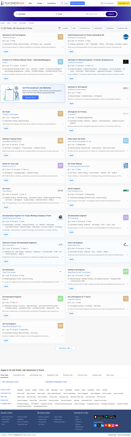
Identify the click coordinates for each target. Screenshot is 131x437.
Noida (83, 390)
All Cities (104, 390)
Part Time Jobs (31, 397)
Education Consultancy (108, 404)
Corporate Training (122, 404)
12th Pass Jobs (90, 397)
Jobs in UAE (20, 393)
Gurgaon (77, 390)
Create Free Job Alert (100, 400)
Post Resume (77, 3)
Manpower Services (46, 404)
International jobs (59, 422)
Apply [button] (6, 51)
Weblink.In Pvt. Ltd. (20, 435)
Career (40, 3)
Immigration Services (93, 404)
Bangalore (20, 390)
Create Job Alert (22, 424)
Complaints (5, 422)
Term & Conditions (23, 422)
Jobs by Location (54, 400)
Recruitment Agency (23, 404)
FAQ (3, 424)
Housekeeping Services (40, 406)
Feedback (20, 419)
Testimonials (6, 419)
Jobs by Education (66, 400)
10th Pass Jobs (101, 397)
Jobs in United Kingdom (54, 393)
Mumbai (28, 390)
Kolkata (34, 390)
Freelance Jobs (63, 397)
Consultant (52, 3)
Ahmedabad (68, 390)
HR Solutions (35, 404)
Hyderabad (54, 390)
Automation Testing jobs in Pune (56, 382)
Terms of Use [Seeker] (123, 435)
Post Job (124, 3)
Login (65, 3)
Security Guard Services (24, 406)
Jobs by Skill (33, 400)
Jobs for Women (42, 397)
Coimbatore (90, 390)
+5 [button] (28, 169)
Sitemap (78, 424)
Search (111, 14)
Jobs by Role (43, 400)
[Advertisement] (65, 357)
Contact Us (78, 422)
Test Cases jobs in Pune (10, 382)
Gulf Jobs (76, 400)
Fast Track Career (7, 417)
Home (77, 417)
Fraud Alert (78, 429)
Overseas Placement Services (63, 404)
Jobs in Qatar (41, 393)
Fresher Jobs (53, 397)
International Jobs (86, 400)
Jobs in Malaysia (95, 393)
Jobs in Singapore (83, 393)
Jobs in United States (69, 393)
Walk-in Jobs (21, 397)
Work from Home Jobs (76, 397)
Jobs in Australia (118, 393)
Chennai (41, 390)
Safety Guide (79, 427)
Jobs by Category (22, 400)
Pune (61, 390)
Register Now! (30, 97)
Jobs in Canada (106, 393)
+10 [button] (92, 65)
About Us (78, 419)
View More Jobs (65, 348)
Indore (98, 390)
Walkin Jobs (58, 419)
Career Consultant (79, 404)
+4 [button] (26, 65)
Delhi (47, 390)
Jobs (31, 3)
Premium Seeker (22, 417)
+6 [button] (25, 194)
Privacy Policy (112, 435)
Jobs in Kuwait (31, 393)
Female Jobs (42, 422)
